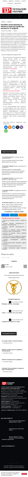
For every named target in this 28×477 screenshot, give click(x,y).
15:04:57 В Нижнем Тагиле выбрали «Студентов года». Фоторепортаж (14, 230)
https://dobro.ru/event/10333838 (11, 90)
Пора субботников (18, 202)
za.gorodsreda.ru (13, 68)
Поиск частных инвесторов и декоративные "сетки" (17, 421)
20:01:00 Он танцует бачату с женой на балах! (14, 221)
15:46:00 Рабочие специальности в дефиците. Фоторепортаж (14, 224)
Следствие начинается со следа (11, 321)
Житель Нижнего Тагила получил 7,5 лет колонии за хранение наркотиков (13, 438)
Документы (17, 3)
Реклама (17, 1)
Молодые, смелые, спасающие (10, 304)
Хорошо (24, 473)
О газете (23, 1)
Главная (5, 1)
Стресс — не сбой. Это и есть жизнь (12, 312)
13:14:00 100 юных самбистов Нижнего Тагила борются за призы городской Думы (14, 236)
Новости (11, 1)
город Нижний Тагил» (14, 277)
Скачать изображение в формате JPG (11, 54)
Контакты (10, 3)
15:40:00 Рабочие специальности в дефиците (14, 227)
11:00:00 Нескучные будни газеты (12, 246)
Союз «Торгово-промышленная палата (14, 275)
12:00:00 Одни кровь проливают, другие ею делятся (14, 243)
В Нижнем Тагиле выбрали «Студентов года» (12, 178)
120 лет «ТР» (5, 264)
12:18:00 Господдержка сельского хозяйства (14, 240)
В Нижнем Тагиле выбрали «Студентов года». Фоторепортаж (13, 369)
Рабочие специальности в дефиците (14, 166)
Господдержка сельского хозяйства (14, 191)
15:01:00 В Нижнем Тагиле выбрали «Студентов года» (14, 233)
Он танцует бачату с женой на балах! (13, 157)
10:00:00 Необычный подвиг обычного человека (14, 248)
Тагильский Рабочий (19, 467)
